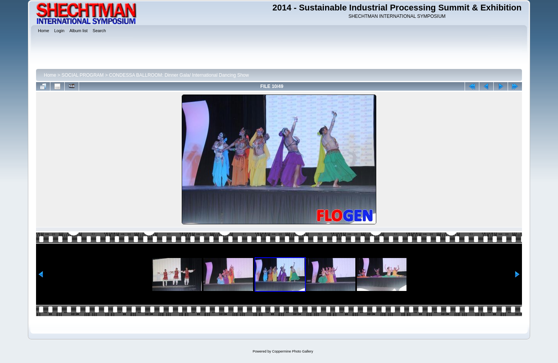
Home (50, 75)
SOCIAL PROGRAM (83, 75)
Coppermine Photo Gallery (292, 351)
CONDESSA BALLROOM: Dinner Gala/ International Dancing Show (179, 75)
